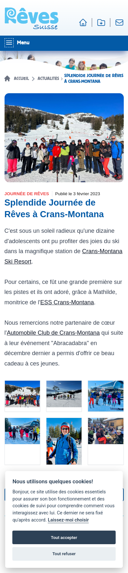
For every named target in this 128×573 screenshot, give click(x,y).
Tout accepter (64, 537)
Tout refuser (64, 553)
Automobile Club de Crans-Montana (53, 333)
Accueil (21, 78)
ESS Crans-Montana (67, 302)
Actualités (48, 78)
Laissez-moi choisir (68, 520)
